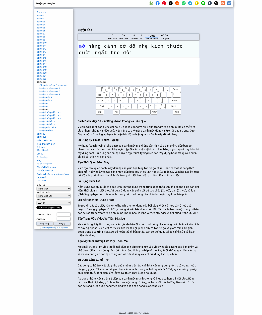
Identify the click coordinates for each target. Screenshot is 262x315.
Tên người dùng (43, 214)
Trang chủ (41, 12)
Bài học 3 (41, 21)
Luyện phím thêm (47, 127)
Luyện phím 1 (45, 97)
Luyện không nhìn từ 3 (50, 118)
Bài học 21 (41, 76)
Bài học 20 (41, 73)
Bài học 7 (41, 33)
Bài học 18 (41, 67)
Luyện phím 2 (45, 100)
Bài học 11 (41, 46)
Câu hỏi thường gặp (46, 167)
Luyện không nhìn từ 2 (50, 115)
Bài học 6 (41, 30)
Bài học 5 (41, 27)
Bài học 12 (41, 49)
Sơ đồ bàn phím (44, 163)
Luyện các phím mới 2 (49, 91)
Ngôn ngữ (41, 185)
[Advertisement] (138, 16)
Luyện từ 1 (44, 103)
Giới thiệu (41, 180)
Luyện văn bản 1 (47, 121)
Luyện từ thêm (46, 130)
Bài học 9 (41, 39)
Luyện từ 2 (44, 106)
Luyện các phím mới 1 (49, 88)
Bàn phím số (42, 150)
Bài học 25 (41, 137)
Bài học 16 (41, 61)
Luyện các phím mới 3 (49, 94)
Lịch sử (40, 153)
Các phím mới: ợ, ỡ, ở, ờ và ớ (53, 85)
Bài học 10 (41, 43)
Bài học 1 (41, 15)
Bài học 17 (41, 64)
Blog (39, 160)
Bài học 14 (41, 55)
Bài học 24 (41, 134)
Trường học (42, 157)
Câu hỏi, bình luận (45, 170)
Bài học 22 (41, 79)
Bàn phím (41, 200)
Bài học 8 (41, 36)
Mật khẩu (40, 219)
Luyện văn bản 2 (47, 124)
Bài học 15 (41, 58)
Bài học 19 (41, 70)
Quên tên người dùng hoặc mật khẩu (53, 227)
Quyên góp (42, 177)
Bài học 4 (41, 24)
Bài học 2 (41, 18)
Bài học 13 (41, 52)
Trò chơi (41, 147)
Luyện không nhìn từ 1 (50, 112)
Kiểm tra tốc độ (44, 140)
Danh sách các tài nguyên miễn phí (53, 174)
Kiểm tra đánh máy (46, 144)
